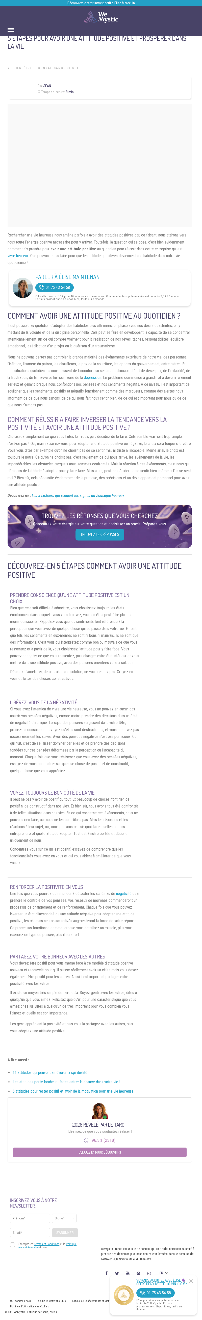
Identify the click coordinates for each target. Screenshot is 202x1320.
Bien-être (23, 68)
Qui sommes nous (21, 1301)
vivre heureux (18, 255)
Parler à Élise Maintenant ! (70, 277)
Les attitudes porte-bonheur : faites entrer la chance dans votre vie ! (66, 1081)
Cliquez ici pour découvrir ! (100, 1152)
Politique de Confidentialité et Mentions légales (97, 1301)
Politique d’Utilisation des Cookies (29, 1306)
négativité (124, 893)
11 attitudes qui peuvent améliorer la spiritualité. (50, 1072)
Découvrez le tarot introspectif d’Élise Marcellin (101, 3)
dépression (92, 377)
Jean (47, 86)
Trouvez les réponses (100, 534)
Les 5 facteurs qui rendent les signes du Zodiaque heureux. (78, 495)
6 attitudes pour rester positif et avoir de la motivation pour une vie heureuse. (73, 1091)
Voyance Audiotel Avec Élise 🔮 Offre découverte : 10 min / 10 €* (161, 1282)
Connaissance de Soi (58, 68)
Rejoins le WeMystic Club (51, 1301)
